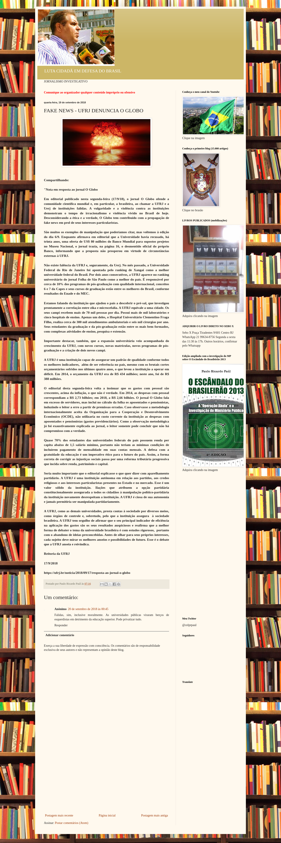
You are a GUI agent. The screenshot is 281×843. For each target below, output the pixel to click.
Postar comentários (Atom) (71, 823)
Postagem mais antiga (154, 815)
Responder (61, 625)
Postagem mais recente (59, 815)
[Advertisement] (106, 779)
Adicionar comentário (59, 635)
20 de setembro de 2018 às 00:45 (88, 609)
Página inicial (107, 815)
